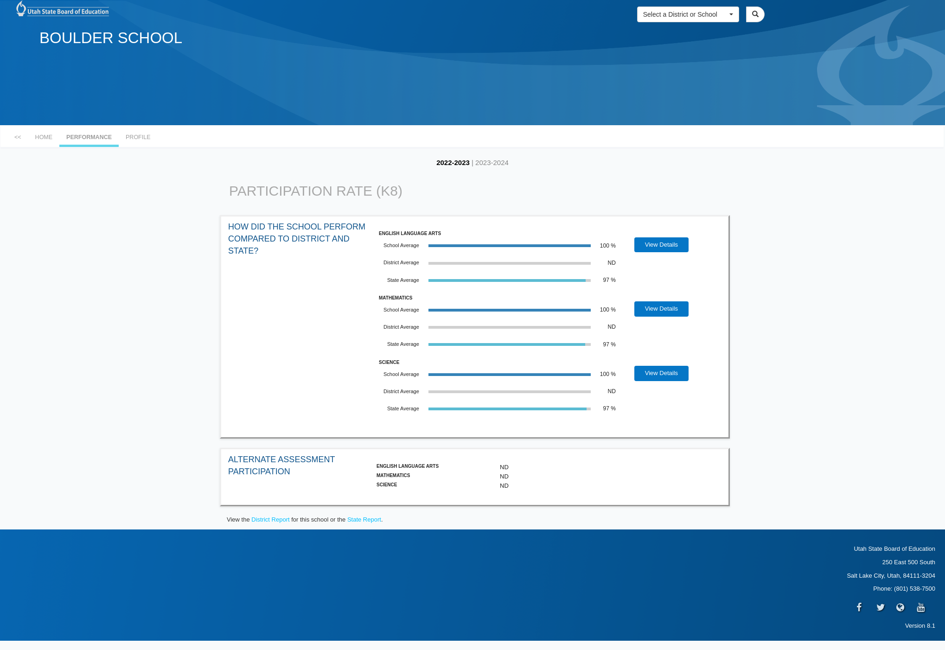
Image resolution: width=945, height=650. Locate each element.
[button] (688, 14)
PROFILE (138, 137)
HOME (44, 137)
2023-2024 (492, 162)
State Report (364, 519)
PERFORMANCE (89, 137)
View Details (661, 244)
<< (17, 137)
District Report (270, 519)
